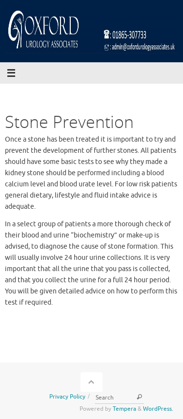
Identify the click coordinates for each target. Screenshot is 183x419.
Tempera (124, 409)
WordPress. (158, 409)
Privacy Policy (67, 397)
